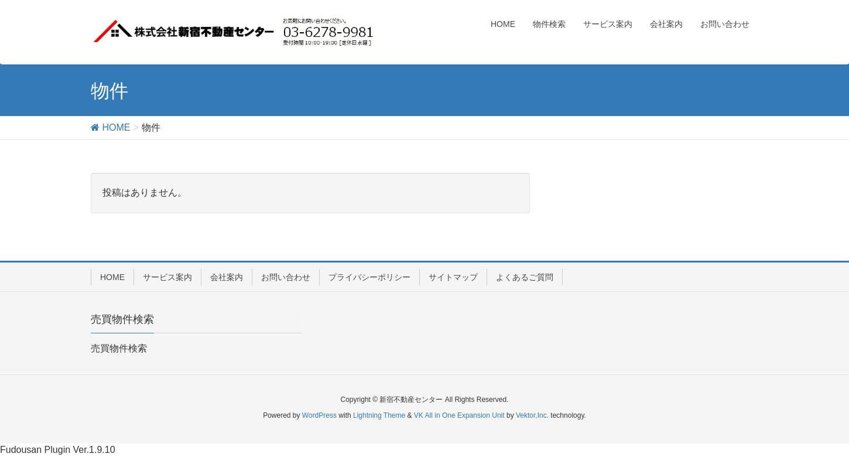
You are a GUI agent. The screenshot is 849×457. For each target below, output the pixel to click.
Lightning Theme (379, 415)
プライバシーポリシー (369, 277)
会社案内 (226, 277)
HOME (112, 277)
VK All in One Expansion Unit (459, 415)
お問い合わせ (285, 277)
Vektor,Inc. (532, 415)
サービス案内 (167, 277)
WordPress (319, 415)
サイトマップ (453, 277)
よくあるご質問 (524, 277)
